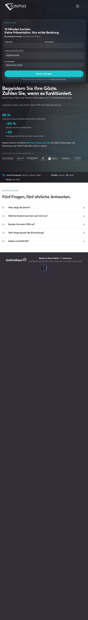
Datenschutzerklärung (58, 79)
